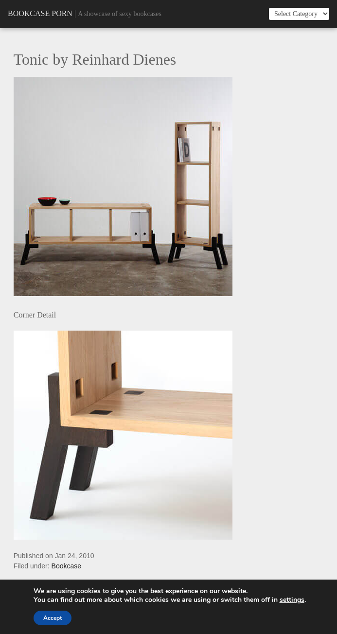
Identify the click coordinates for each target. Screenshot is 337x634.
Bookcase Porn (40, 13)
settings (292, 600)
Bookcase (66, 566)
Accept (52, 618)
